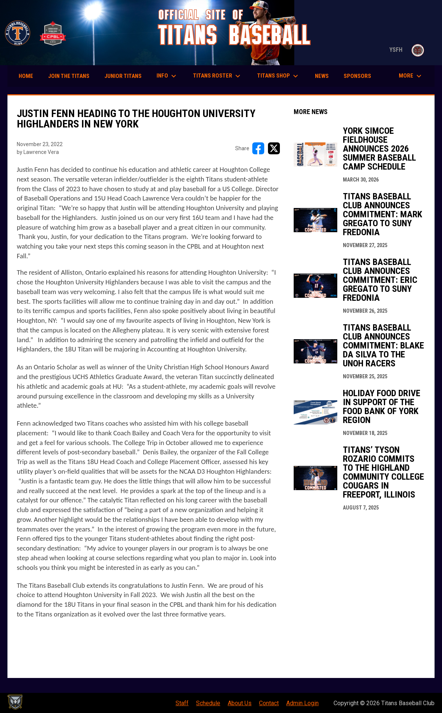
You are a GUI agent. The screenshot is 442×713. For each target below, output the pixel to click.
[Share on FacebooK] (258, 148)
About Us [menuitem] (240, 703)
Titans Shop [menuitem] (278, 76)
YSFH (408, 49)
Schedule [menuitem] (208, 703)
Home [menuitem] (26, 76)
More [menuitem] (411, 76)
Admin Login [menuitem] (302, 703)
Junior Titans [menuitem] (123, 76)
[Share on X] (274, 148)
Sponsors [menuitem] (357, 76)
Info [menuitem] (167, 76)
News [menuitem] (322, 76)
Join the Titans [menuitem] (68, 76)
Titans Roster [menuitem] (217, 76)
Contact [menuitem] (269, 703)
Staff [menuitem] (182, 703)
